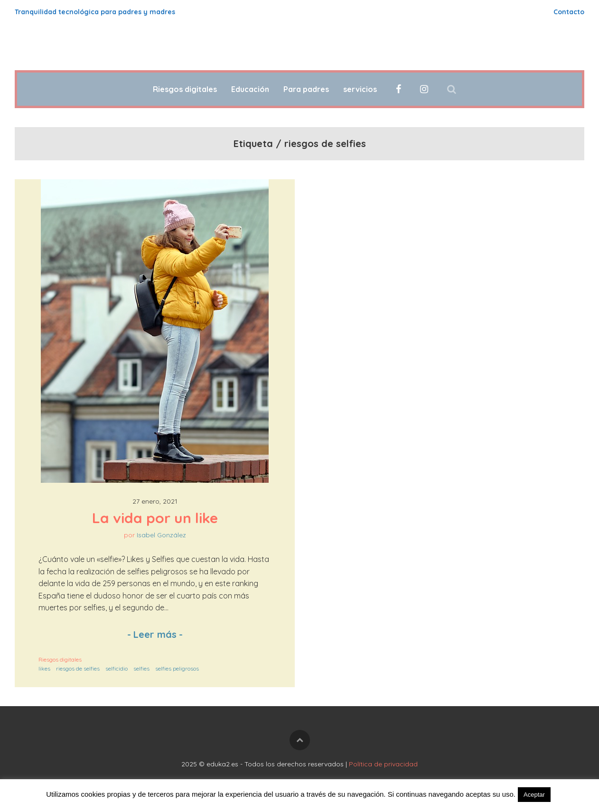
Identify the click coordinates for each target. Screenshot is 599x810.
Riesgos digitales (185, 89)
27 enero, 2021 (155, 501)
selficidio (116, 668)
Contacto (568, 12)
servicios (360, 89)
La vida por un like (155, 518)
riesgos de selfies (78, 668)
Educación (250, 89)
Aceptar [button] (534, 794)
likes (44, 668)
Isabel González (161, 535)
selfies (141, 668)
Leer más (155, 634)
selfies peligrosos (177, 668)
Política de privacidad (383, 764)
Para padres (306, 89)
